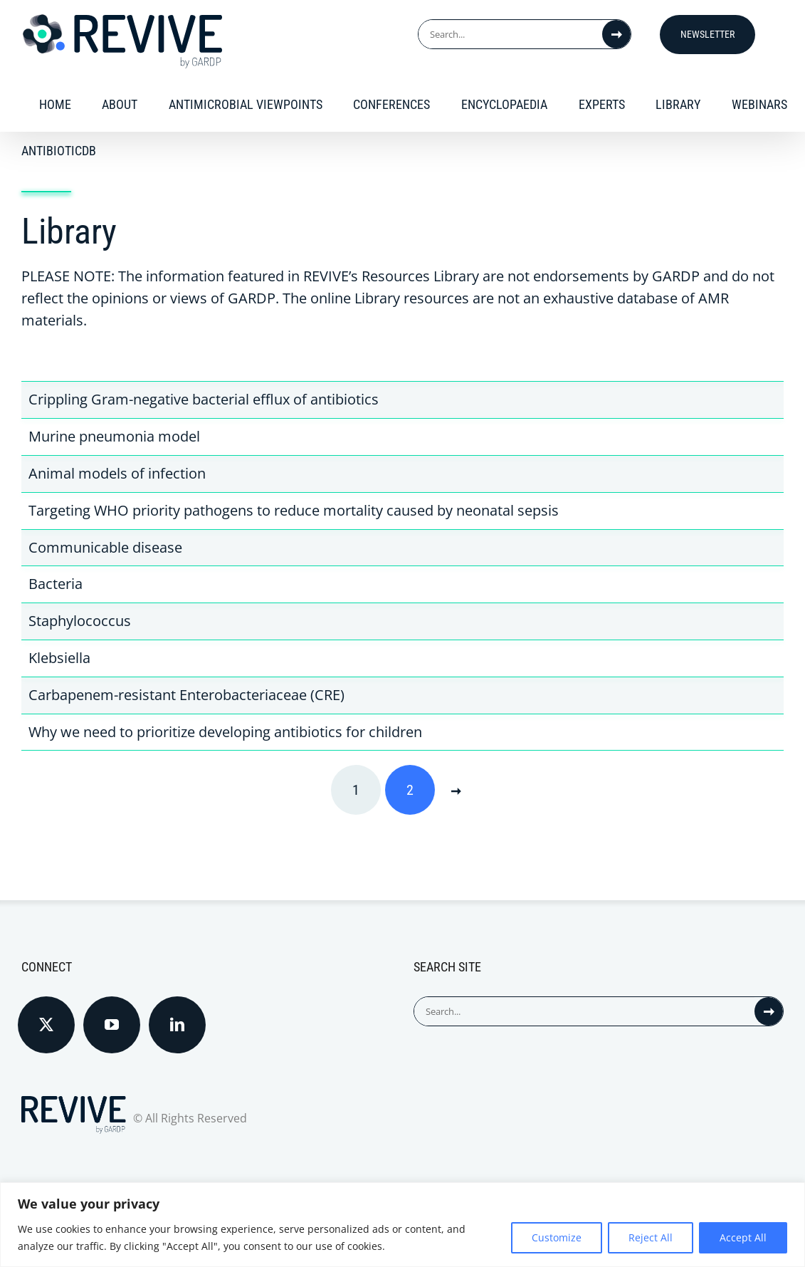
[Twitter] (46, 1024)
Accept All (743, 1237)
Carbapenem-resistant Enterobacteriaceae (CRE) (186, 694)
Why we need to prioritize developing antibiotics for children (225, 731)
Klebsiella (59, 657)
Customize (557, 1237)
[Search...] (510, 34)
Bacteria (55, 583)
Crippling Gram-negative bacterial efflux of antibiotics (203, 399)
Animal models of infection (117, 473)
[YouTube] (111, 1024)
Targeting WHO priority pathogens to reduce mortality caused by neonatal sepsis (293, 510)
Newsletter (707, 34)
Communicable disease (105, 547)
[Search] (616, 34)
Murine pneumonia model (114, 436)
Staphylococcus (79, 620)
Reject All (650, 1237)
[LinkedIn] (177, 1024)
